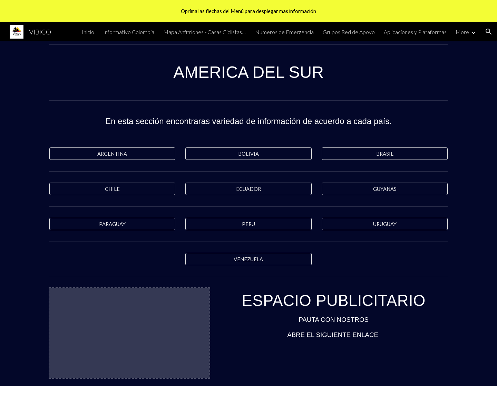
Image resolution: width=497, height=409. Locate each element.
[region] (248, 11)
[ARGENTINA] (112, 154)
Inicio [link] (88, 32)
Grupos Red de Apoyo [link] (349, 32)
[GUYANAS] (384, 189)
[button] (488, 31)
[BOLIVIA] (248, 154)
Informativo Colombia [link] (128, 32)
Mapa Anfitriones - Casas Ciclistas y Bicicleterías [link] (204, 32)
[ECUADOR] (248, 189)
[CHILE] (112, 189)
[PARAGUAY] (112, 224)
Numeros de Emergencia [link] (284, 32)
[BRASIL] (384, 154)
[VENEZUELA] (248, 259)
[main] (248, 72)
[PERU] (248, 224)
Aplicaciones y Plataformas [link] (415, 32)
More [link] (462, 32)
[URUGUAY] (384, 224)
